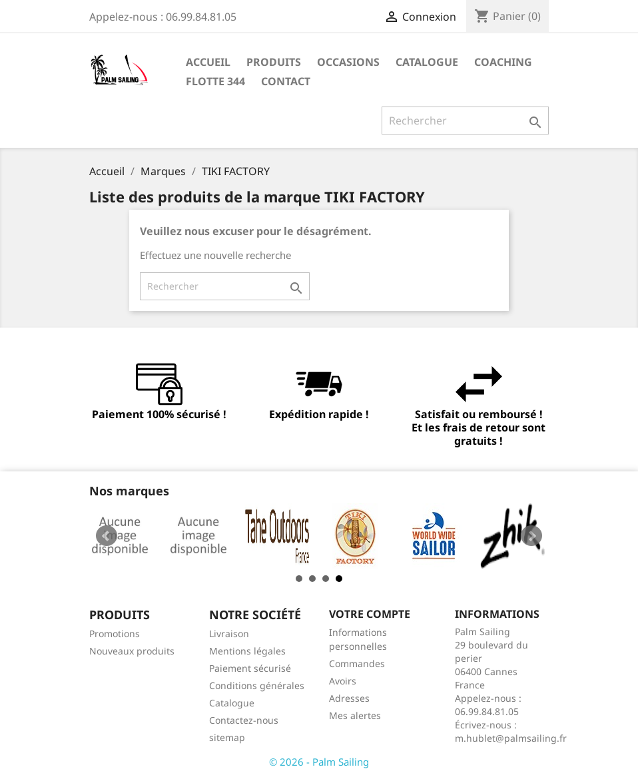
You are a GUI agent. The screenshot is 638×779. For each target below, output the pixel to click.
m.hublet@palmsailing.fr (511, 738)
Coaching (503, 62)
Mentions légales (247, 651)
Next (531, 536)
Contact (285, 81)
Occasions (348, 62)
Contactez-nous (243, 720)
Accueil (208, 62)
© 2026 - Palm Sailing (319, 761)
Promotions (114, 633)
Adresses (349, 698)
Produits (273, 62)
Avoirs (342, 680)
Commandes (357, 663)
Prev (106, 536)
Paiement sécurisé (250, 668)
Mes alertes (355, 715)
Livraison (229, 633)
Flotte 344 (215, 81)
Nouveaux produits (131, 651)
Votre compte (369, 614)
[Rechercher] (465, 120)
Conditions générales (256, 685)
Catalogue (427, 62)
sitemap (227, 737)
